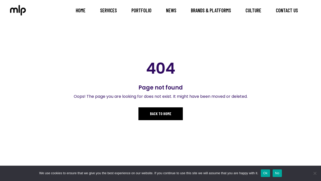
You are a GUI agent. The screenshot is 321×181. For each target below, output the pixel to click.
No (277, 173)
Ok (265, 173)
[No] (314, 173)
